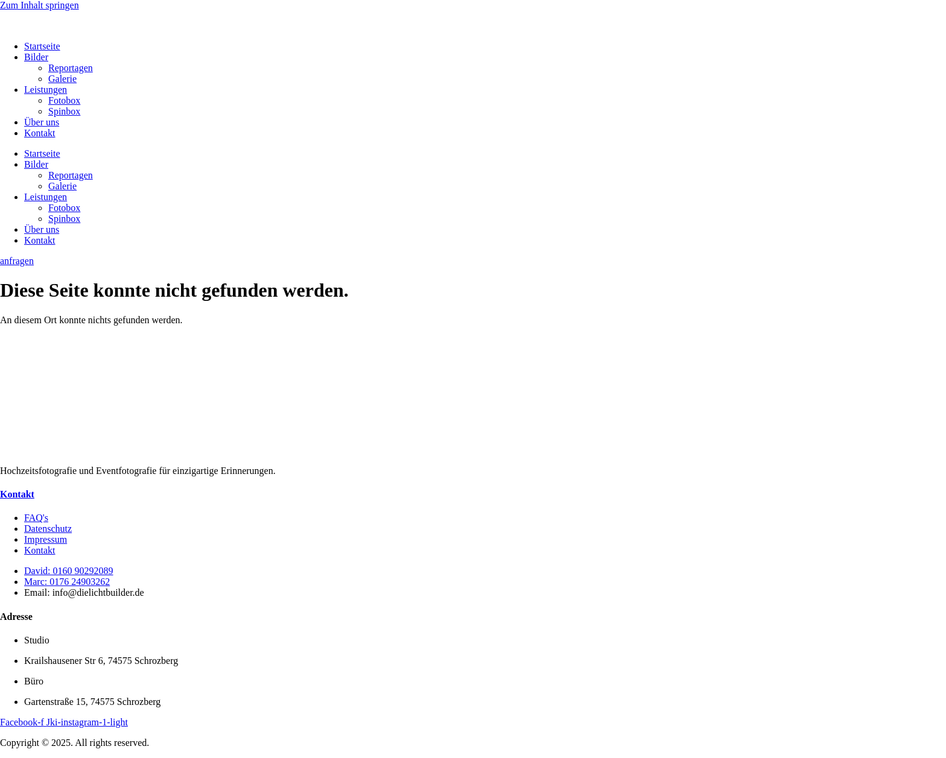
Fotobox (64, 100)
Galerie (62, 79)
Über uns (41, 122)
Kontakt (40, 133)
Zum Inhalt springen (39, 5)
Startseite (42, 46)
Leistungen (45, 89)
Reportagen (70, 68)
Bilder (36, 57)
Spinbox (64, 111)
